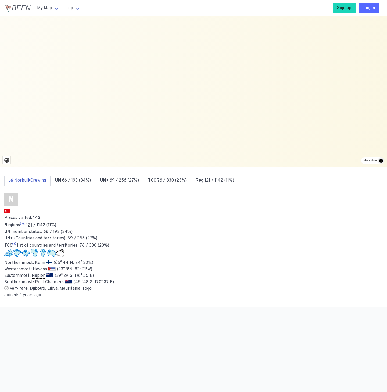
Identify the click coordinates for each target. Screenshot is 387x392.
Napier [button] (38, 275)
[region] (193, 91)
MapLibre (370, 160)
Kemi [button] (40, 263)
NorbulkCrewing (27, 180)
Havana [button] (40, 269)
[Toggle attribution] (381, 160)
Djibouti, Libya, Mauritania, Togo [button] (61, 288)
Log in (369, 8)
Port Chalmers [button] (49, 282)
